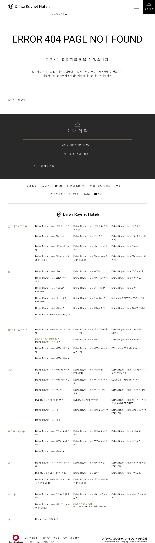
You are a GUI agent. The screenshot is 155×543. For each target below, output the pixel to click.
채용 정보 (74, 538)
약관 (65, 538)
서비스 (46, 186)
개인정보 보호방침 (51, 538)
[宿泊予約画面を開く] (149, 7)
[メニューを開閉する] (137, 7)
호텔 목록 (31, 186)
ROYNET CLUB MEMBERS (70, 186)
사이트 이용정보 (32, 538)
